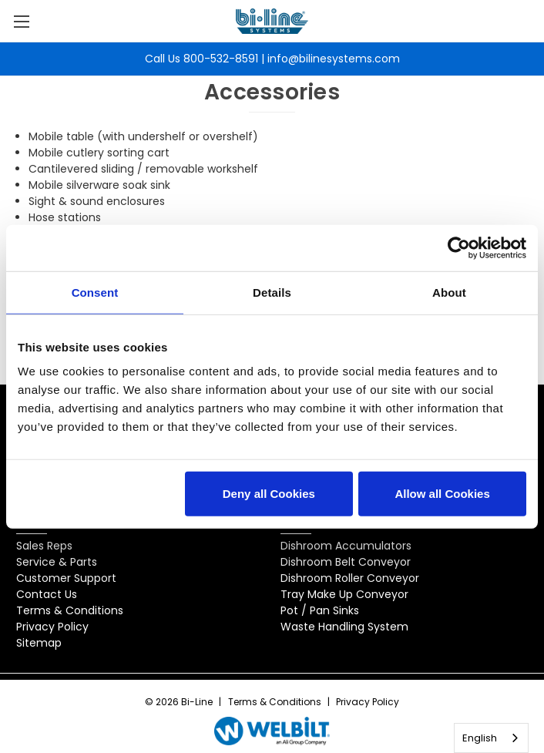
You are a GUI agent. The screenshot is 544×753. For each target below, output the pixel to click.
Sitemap (39, 642)
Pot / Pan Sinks (319, 610)
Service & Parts (56, 562)
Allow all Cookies (442, 493)
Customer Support (66, 578)
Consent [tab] (95, 291)
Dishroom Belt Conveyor (345, 562)
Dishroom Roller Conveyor (349, 578)
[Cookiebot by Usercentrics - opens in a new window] (458, 247)
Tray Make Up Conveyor (344, 594)
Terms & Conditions (69, 610)
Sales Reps (44, 545)
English (479, 738)
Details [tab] (272, 291)
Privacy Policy (52, 626)
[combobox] (491, 738)
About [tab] (449, 291)
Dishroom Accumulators (345, 545)
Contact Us (46, 594)
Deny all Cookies (269, 493)
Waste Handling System (344, 626)
